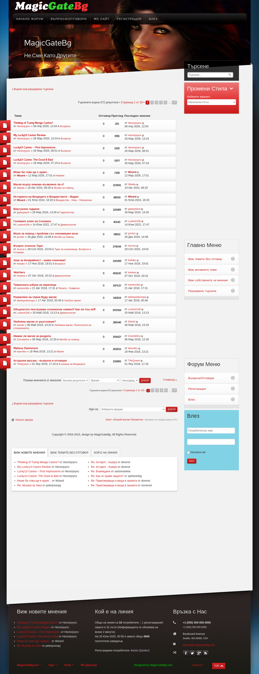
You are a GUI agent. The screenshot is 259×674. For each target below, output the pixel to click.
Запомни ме (198, 452)
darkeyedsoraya (26, 300)
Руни (67, 665)
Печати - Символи (68, 288)
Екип (108, 419)
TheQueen (23, 364)
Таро (51, 665)
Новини (59, 175)
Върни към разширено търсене (33, 89)
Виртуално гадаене (26, 209)
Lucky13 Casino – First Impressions (34, 147)
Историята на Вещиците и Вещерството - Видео (46, 196)
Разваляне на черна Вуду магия (35, 297)
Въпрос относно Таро (28, 245)
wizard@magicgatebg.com (199, 645)
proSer (20, 236)
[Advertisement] (211, 178)
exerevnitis (23, 288)
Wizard (21, 175)
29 (174, 102)
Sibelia (20, 187)
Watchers (19, 272)
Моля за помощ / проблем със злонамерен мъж (45, 233)
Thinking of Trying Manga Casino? (33, 122)
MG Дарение (89, 665)
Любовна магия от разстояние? (34, 321)
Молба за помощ (63, 187)
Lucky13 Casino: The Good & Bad (33, 159)
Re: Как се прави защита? (107, 476)
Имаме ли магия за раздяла (32, 336)
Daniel (20, 325)
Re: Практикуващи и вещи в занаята (114, 480)
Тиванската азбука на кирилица (34, 284)
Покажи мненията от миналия (56, 380)
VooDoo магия (72, 300)
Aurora (20, 249)
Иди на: (94, 409)
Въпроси (65, 126)
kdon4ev (21, 351)
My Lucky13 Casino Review (29, 135)
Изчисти (198, 665)
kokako (21, 263)
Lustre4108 (23, 224)
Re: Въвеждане (100, 471)
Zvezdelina (23, 339)
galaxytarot (23, 212)
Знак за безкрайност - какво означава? (39, 260)
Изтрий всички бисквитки (128, 419)
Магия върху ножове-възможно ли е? (38, 184)
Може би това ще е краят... (31, 172)
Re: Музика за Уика (29, 485)
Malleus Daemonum (25, 348)
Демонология (68, 224)
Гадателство (67, 212)
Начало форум (24, 419)
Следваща (169, 379)
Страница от (132, 102)
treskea (21, 275)
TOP (216, 665)
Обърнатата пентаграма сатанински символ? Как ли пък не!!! (54, 309)
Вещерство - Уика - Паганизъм (74, 200)
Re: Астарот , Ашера (104, 462)
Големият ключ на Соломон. (32, 221)
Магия (60, 351)
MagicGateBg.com (27, 665)
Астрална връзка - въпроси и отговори (40, 360)
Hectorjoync (23, 126)
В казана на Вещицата (72, 364)
